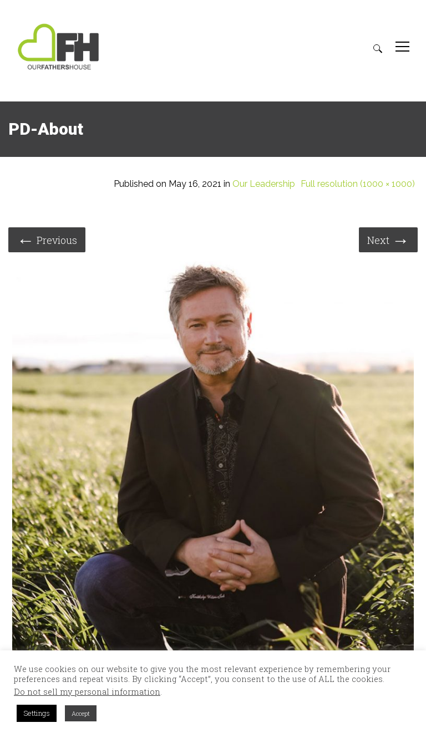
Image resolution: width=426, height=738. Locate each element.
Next (388, 239)
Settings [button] (36, 713)
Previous (47, 239)
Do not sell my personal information (87, 692)
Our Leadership (263, 184)
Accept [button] (81, 713)
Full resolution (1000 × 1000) (358, 184)
